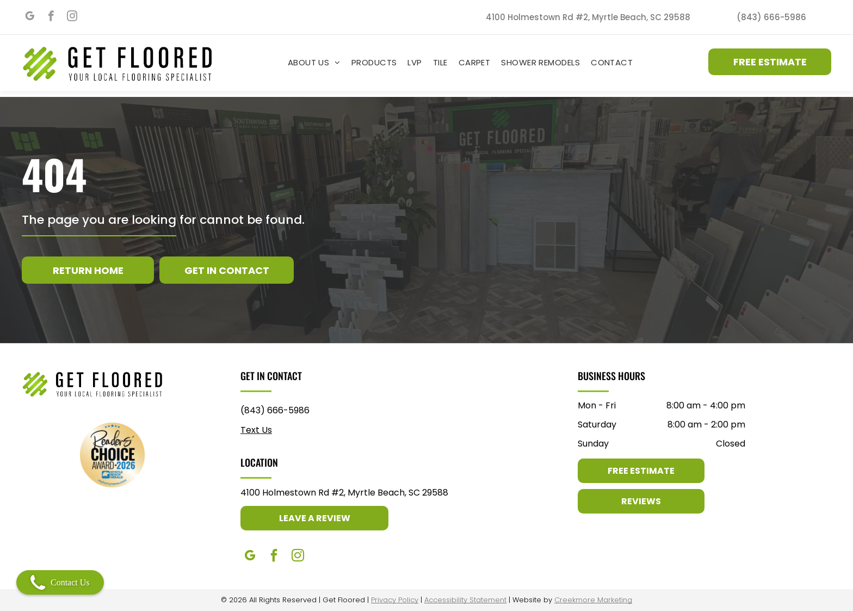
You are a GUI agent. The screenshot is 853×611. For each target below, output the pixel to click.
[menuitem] (314, 62)
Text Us (256, 430)
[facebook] (51, 17)
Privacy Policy (394, 600)
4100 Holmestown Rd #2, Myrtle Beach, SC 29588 (344, 492)
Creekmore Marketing (593, 600)
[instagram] (72, 17)
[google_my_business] (30, 17)
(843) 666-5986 (275, 410)
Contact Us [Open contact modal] (60, 582)
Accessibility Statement (465, 600)
